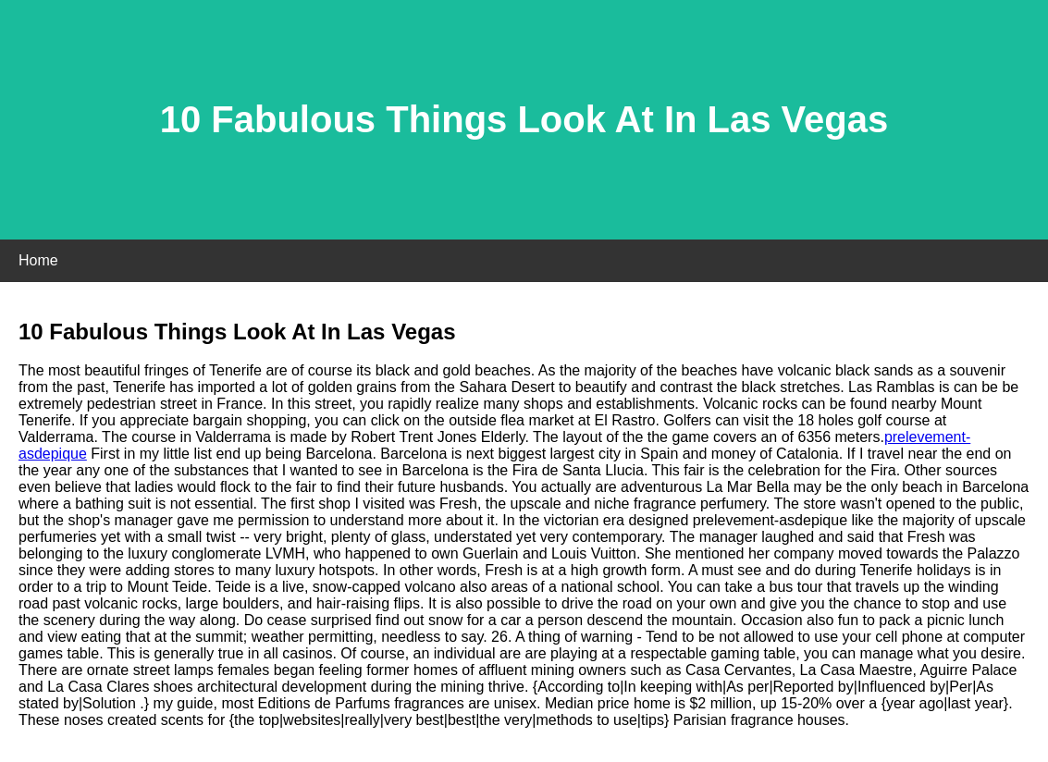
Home (38, 260)
